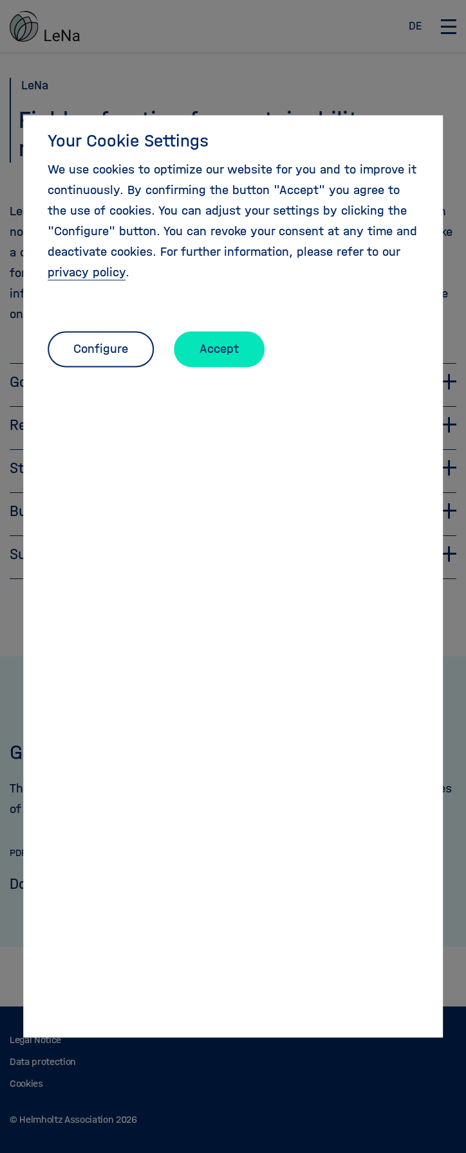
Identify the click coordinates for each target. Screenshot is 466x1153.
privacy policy (87, 272)
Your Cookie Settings (128, 140)
